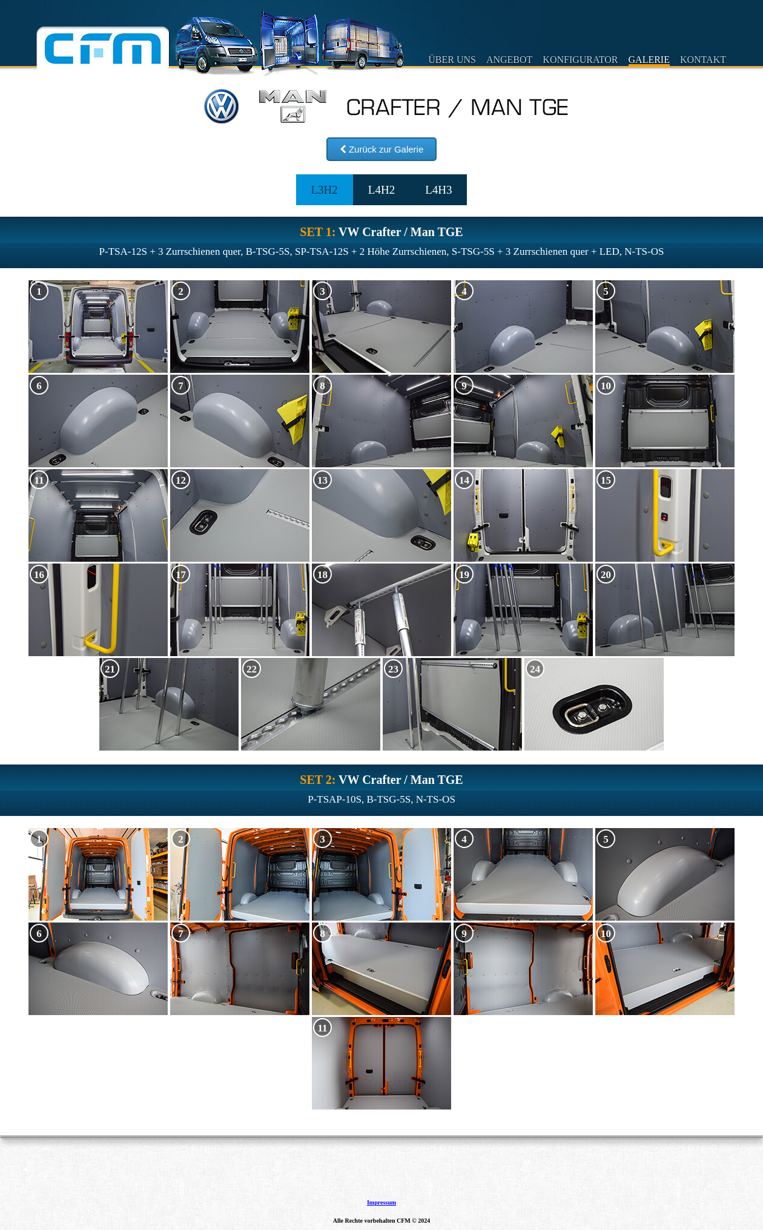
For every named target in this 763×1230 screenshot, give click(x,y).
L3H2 (324, 189)
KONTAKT (703, 60)
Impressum (381, 1203)
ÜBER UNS (452, 60)
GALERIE (649, 60)
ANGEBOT (509, 60)
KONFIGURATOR (580, 60)
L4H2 (381, 189)
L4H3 (438, 189)
